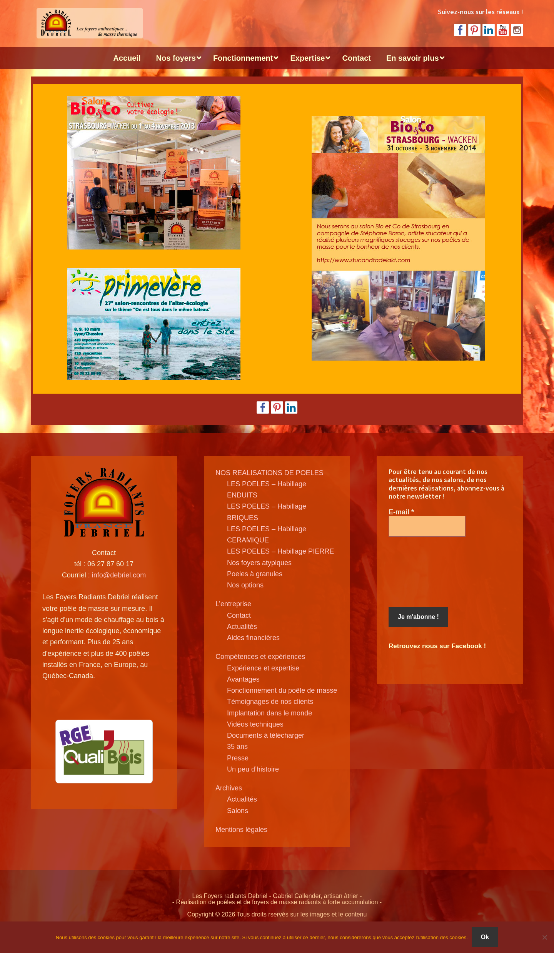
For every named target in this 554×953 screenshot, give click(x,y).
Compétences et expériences (260, 656)
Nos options (245, 585)
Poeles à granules (254, 574)
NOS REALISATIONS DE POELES (269, 473)
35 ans (237, 746)
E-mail (401, 512)
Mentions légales (241, 829)
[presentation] (420, 572)
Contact (239, 615)
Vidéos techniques (255, 724)
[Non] (544, 937)
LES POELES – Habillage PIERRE (280, 551)
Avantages (243, 679)
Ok (485, 937)
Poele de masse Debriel (88, 23)
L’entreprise (233, 604)
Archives (228, 788)
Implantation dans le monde (269, 713)
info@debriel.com (119, 575)
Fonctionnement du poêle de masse (282, 690)
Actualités (242, 626)
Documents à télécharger (265, 735)
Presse (238, 758)
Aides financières (253, 638)
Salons (237, 811)
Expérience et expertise (263, 668)
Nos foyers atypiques (259, 563)
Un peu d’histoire (253, 769)
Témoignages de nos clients (270, 701)
